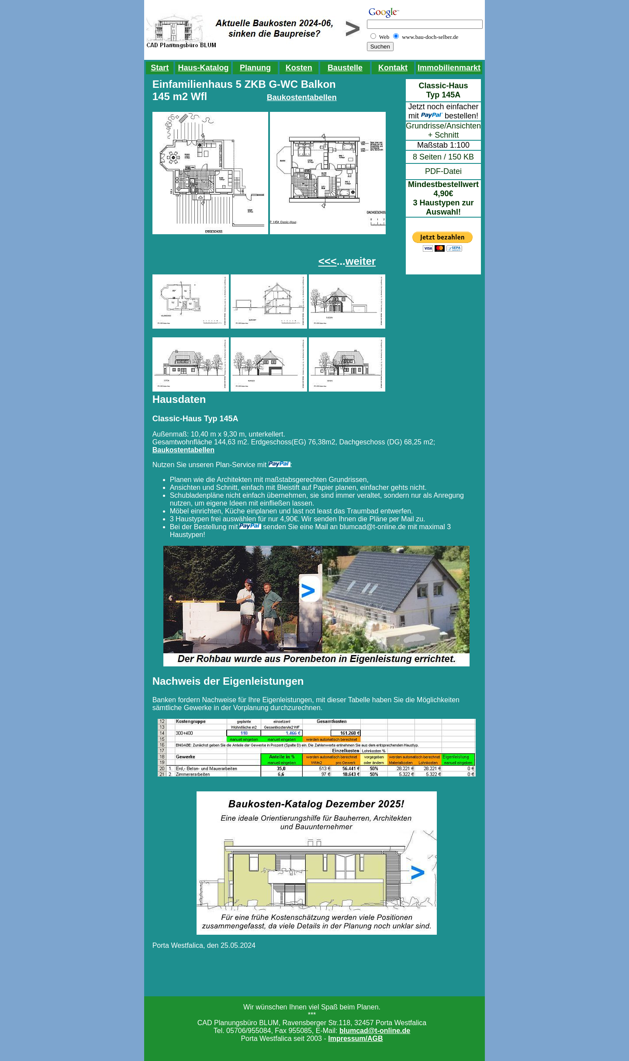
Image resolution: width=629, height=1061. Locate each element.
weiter (361, 261)
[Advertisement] (222, 254)
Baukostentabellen (302, 97)
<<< (327, 261)
